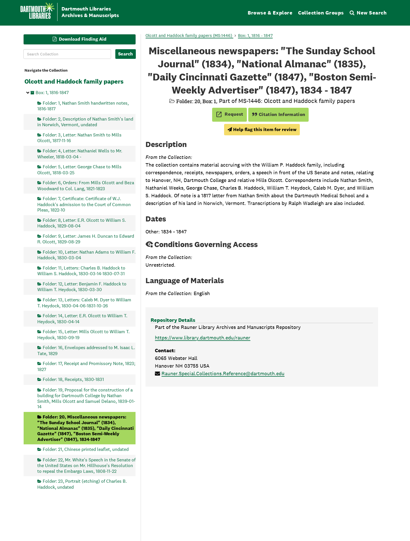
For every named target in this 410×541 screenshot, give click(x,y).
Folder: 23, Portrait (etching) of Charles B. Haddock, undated (82, 484)
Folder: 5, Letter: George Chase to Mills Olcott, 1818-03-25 (79, 169)
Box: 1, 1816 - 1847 (255, 35)
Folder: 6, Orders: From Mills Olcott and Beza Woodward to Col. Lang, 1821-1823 (85, 185)
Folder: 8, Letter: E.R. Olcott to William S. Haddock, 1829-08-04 (81, 223)
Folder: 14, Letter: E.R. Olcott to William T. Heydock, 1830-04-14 (82, 318)
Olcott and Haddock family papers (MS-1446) (189, 35)
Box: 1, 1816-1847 (52, 93)
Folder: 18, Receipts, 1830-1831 (73, 379)
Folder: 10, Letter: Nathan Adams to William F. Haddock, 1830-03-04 (86, 254)
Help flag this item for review (261, 129)
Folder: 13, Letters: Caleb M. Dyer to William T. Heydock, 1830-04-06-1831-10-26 (84, 302)
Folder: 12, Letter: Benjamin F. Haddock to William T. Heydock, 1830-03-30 (81, 287)
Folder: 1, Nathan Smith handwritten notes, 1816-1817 (83, 105)
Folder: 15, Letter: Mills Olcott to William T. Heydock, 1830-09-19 (83, 334)
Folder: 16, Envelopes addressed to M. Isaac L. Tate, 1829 (86, 350)
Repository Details (173, 320)
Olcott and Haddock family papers (74, 81)
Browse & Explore (270, 12)
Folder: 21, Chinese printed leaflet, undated (86, 449)
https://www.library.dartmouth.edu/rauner (202, 337)
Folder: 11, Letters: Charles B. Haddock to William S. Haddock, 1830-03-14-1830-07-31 (81, 270)
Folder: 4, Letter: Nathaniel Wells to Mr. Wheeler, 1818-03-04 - (79, 153)
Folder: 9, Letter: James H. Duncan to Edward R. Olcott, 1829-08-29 (85, 238)
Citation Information (279, 114)
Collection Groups (321, 12)
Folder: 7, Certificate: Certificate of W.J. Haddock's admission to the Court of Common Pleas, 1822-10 (84, 204)
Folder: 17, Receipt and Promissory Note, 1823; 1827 (86, 366)
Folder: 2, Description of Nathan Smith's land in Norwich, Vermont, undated (85, 121)
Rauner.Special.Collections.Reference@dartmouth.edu (222, 373)
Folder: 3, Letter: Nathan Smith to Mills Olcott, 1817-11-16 (79, 138)
